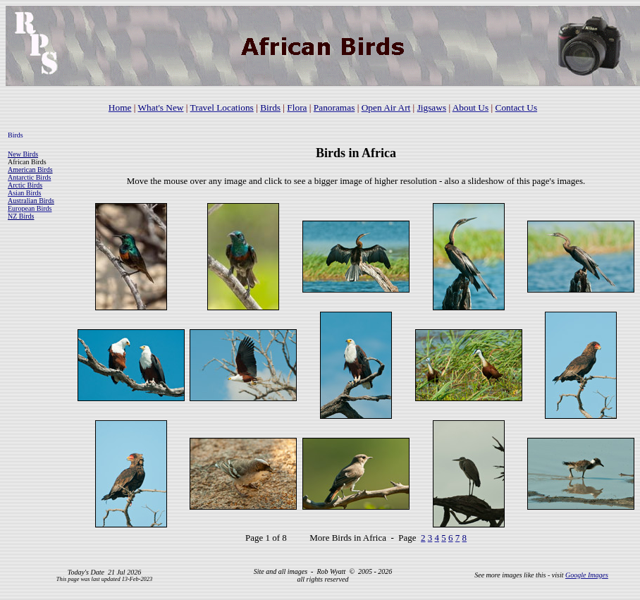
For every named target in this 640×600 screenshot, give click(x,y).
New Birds (23, 154)
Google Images (586, 575)
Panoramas (334, 107)
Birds (270, 107)
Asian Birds (25, 193)
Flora (297, 107)
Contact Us (517, 107)
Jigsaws (431, 107)
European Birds (30, 208)
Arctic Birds (25, 185)
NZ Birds (21, 216)
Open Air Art (386, 107)
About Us (470, 107)
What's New (161, 107)
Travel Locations (222, 107)
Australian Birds (31, 200)
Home (120, 107)
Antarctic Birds (29, 177)
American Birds (30, 169)
